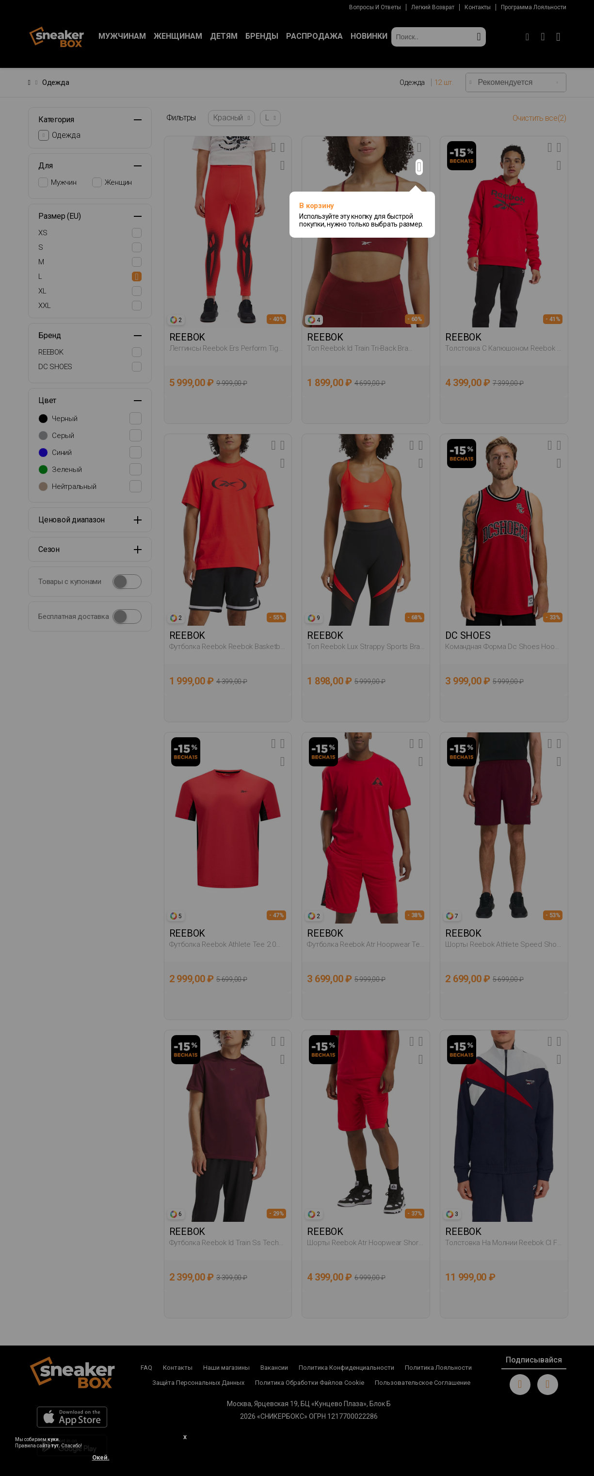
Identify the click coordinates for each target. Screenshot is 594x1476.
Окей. (101, 1457)
